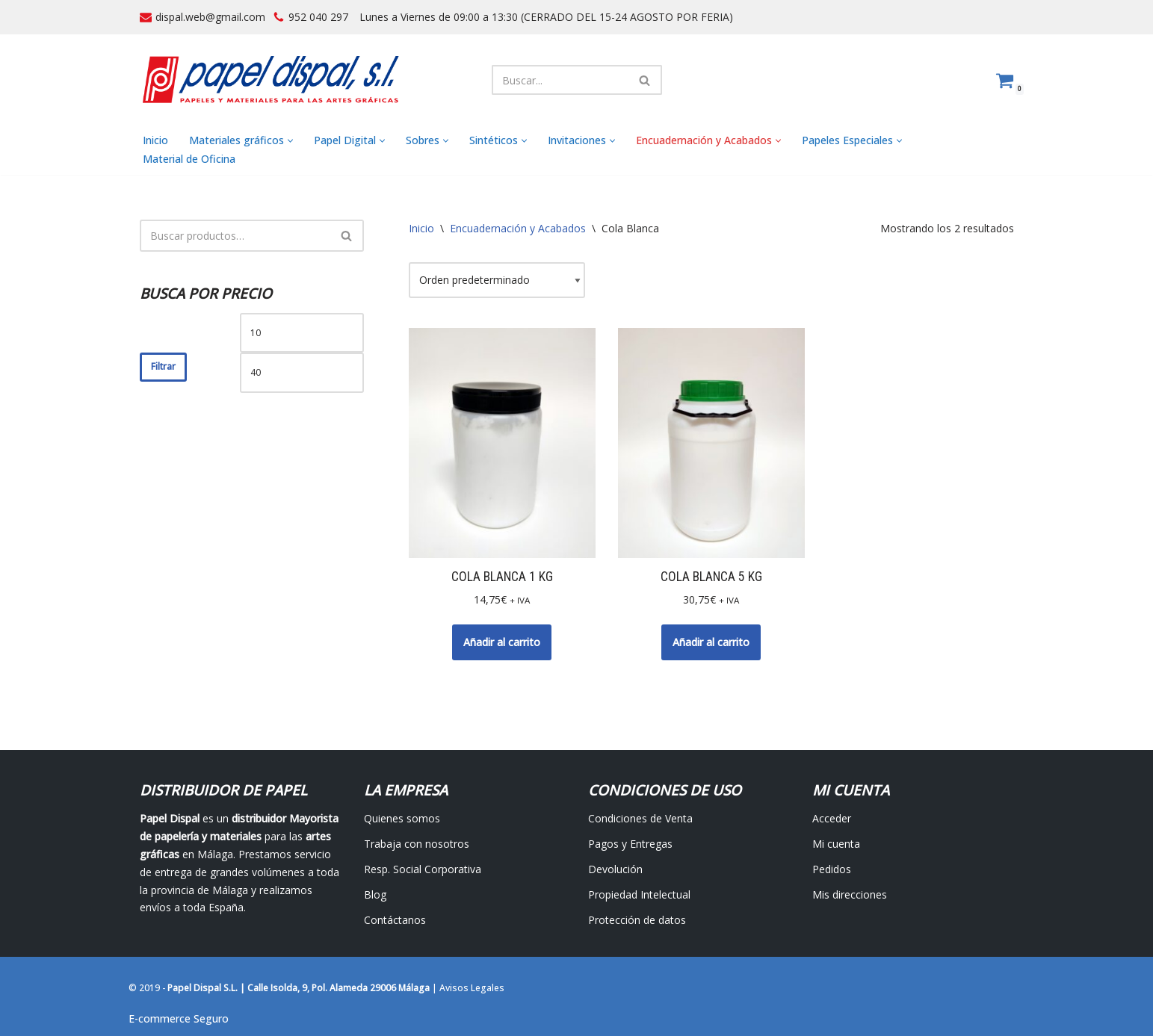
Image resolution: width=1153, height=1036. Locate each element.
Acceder (831, 818)
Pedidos (831, 869)
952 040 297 (318, 17)
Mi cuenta (836, 844)
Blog (375, 894)
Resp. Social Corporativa (422, 869)
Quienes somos (402, 818)
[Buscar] (560, 80)
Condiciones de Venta (640, 818)
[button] (290, 140)
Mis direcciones (849, 894)
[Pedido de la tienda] (497, 280)
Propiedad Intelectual (639, 894)
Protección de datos (637, 920)
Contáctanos (395, 920)
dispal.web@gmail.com (210, 17)
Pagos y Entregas (630, 844)
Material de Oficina (189, 159)
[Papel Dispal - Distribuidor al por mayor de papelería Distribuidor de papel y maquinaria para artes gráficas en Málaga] (270, 79)
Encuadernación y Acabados (518, 228)
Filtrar (163, 366)
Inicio (155, 140)
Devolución (615, 869)
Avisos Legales (471, 987)
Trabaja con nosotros (416, 844)
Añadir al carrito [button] (501, 642)
